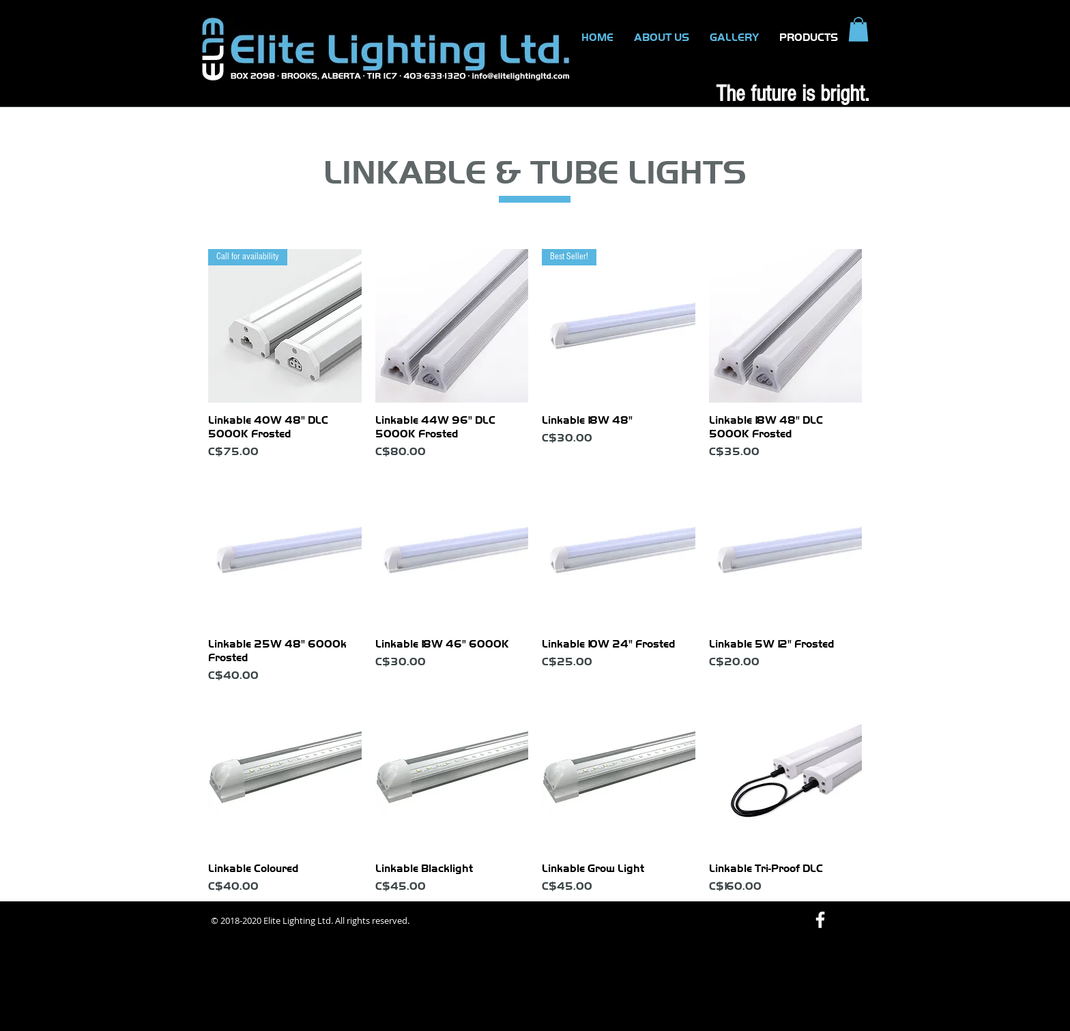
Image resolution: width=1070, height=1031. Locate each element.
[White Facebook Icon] (820, 920)
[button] (858, 29)
